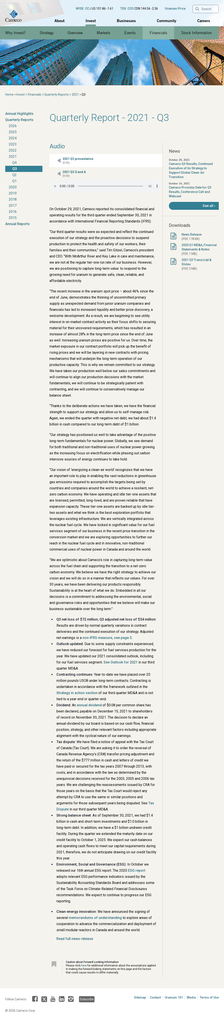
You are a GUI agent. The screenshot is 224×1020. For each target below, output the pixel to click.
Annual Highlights (19, 114)
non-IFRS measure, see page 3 (107, 638)
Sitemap (140, 997)
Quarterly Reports (56, 94)
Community (166, 20)
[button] (106, 160)
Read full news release (74, 939)
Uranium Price (175, 8)
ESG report (136, 870)
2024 (13, 138)
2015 (13, 218)
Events (130, 32)
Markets (103, 32)
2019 (13, 193)
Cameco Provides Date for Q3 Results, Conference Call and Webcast (190, 192)
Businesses (126, 20)
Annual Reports (17, 224)
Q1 (14, 181)
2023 (13, 144)
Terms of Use (209, 997)
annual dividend (89, 705)
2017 (13, 205)
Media (191, 997)
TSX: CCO (127, 8)
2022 (13, 150)
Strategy (47, 32)
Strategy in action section (77, 693)
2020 (13, 187)
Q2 (14, 175)
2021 (75, 94)
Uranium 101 (174, 997)
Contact (155, 997)
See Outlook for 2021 (120, 662)
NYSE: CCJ (83, 8)
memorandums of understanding (95, 918)
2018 (13, 199)
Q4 (14, 163)
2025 (13, 132)
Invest (91, 20)
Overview (75, 32)
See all (208, 206)
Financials (158, 32)
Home (9, 94)
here (84, 965)
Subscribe (87, 999)
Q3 (14, 169)
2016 (13, 212)
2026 (13, 126)
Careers (203, 20)
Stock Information (196, 32)
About (59, 20)
